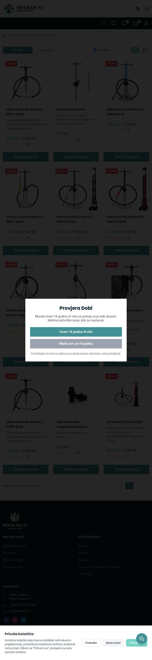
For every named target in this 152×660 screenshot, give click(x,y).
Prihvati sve (136, 642)
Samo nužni (113, 642)
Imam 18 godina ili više (76, 332)
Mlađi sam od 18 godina (76, 343)
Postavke (91, 642)
